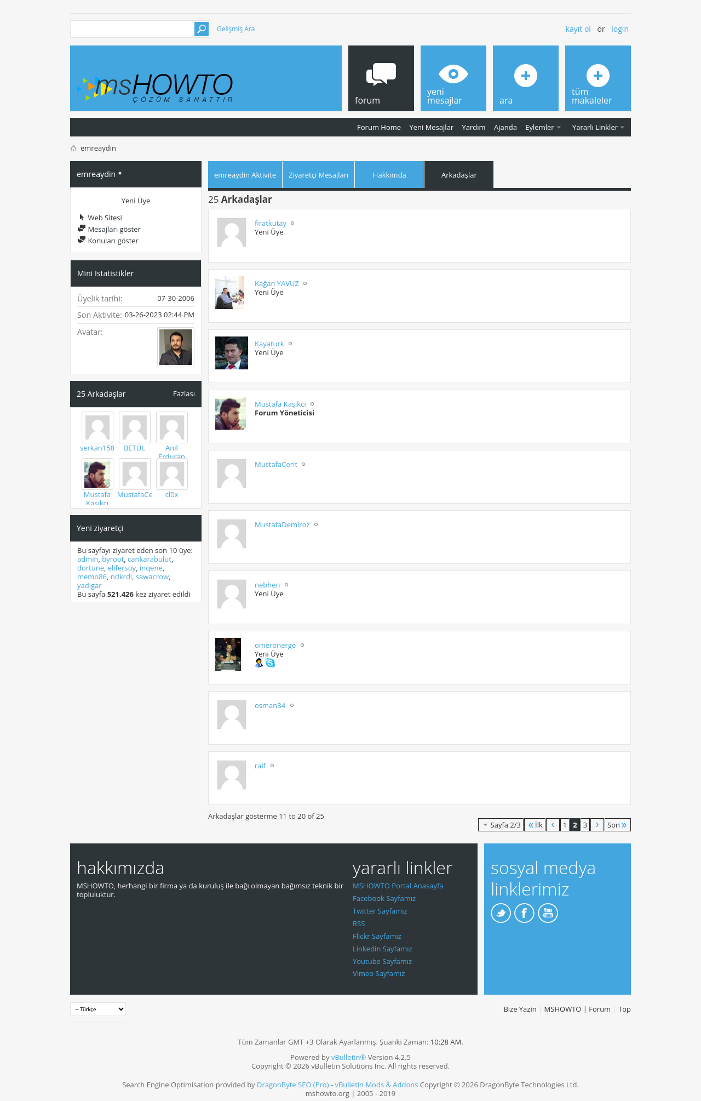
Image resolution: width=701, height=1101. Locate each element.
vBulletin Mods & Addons (376, 1084)
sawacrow (152, 576)
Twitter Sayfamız (380, 911)
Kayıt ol (578, 29)
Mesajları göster (109, 229)
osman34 (270, 705)
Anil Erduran (171, 452)
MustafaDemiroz (282, 524)
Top (624, 1009)
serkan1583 (99, 448)
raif (260, 766)
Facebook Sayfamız (384, 898)
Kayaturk (269, 344)
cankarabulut (149, 559)
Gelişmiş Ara (236, 28)
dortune (90, 568)
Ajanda (505, 127)
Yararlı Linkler (595, 127)
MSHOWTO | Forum (577, 1009)
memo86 (92, 576)
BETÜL (134, 448)
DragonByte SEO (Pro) (293, 1084)
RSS (359, 923)
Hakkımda (389, 175)
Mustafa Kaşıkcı (97, 498)
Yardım (474, 127)
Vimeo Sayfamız (379, 973)
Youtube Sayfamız (382, 961)
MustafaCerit (138, 494)
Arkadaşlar (459, 175)
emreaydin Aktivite (245, 175)
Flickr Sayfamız (377, 936)
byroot (113, 559)
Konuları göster (108, 241)
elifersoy (122, 568)
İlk (535, 825)
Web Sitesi (99, 218)
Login (620, 29)
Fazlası (184, 393)
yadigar (89, 585)
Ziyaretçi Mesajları (318, 175)
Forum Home (379, 127)
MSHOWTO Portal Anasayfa (398, 886)
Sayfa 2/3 (501, 824)
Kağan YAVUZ (277, 283)
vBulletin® (348, 1057)
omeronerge (275, 645)
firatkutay (270, 223)
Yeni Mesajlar (431, 127)
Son (617, 825)
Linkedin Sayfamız (382, 949)
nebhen (267, 585)
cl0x (172, 494)
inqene (151, 568)
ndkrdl (121, 576)
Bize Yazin (519, 1009)
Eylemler (539, 127)
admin (87, 559)
